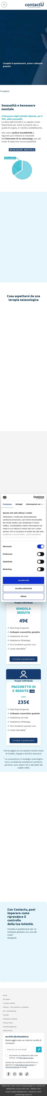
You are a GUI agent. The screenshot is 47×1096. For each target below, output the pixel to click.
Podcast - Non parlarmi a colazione (16, 1007)
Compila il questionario (23, 659)
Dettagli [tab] (19, 504)
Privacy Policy (8, 1023)
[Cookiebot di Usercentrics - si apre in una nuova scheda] (33, 497)
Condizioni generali (9, 1027)
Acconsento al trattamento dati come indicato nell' (23, 1057)
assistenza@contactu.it (23, 1095)
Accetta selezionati (23, 588)
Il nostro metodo (9, 1003)
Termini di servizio (12, 1067)
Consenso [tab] (7, 504)
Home (5, 995)
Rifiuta (23, 596)
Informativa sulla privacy (24, 1065)
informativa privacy (26, 1058)
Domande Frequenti (10, 1019)
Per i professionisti (9, 1011)
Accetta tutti (23, 580)
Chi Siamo (6, 999)
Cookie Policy (7, 1031)
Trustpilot (4, 91)
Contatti (6, 1015)
